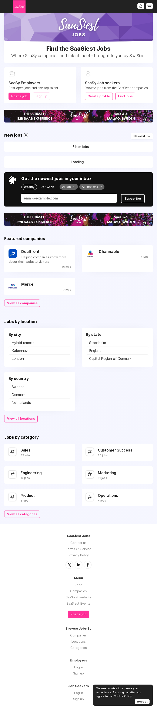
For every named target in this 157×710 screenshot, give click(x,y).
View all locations (21, 418)
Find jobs (125, 96)
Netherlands (21, 402)
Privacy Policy (79, 555)
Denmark (19, 394)
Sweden (18, 386)
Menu (7, 6)
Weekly (29, 186)
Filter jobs (81, 147)
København (21, 350)
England (95, 350)
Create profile (99, 96)
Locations (78, 641)
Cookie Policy (123, 696)
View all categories (22, 514)
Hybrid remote (23, 342)
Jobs (78, 584)
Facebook (87, 564)
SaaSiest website (78, 597)
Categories (78, 647)
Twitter (69, 564)
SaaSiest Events (78, 603)
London (18, 358)
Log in (78, 666)
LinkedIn (78, 564)
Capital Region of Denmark (110, 358)
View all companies (22, 303)
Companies (78, 591)
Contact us (78, 542)
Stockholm (97, 342)
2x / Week (47, 186)
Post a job (19, 96)
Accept (142, 701)
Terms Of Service (78, 549)
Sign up (41, 96)
